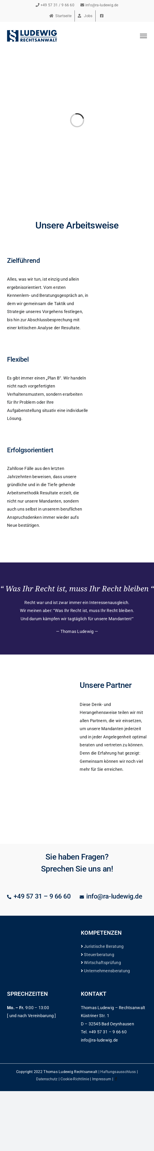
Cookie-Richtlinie (74, 1079)
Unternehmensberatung (106, 970)
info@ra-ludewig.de (99, 5)
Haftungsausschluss (118, 1072)
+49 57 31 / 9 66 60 (55, 5)
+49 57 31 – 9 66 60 (42, 896)
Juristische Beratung (103, 946)
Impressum (101, 1079)
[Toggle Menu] (143, 36)
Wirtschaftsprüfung (102, 962)
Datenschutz (47, 1079)
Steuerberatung (98, 954)
